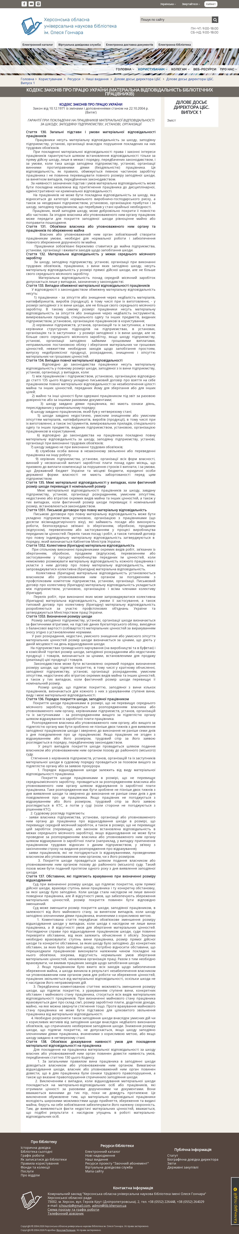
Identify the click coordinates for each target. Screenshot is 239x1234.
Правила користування (40, 1163)
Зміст (171, 120)
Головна (27, 79)
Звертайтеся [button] (191, 4)
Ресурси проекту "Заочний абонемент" (117, 1163)
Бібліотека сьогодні (36, 1151)
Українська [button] (168, 4)
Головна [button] (125, 69)
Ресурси (73, 79)
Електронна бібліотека (174, 44)
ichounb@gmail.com (74, 1205)
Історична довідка (35, 1147)
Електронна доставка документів (129, 44)
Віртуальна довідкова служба (79, 44)
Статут (172, 1155)
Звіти (171, 1163)
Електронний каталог (37, 44)
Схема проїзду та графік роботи (73, 1209)
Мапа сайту (94, 1171)
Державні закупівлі (182, 1167)
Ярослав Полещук (65, 1230)
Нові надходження (100, 1155)
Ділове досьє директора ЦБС (137, 79)
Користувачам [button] (153, 69)
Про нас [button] (228, 69)
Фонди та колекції (35, 1167)
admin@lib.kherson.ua (109, 1205)
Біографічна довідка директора (192, 1159)
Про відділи (30, 1175)
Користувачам (50, 79)
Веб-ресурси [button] (204, 69)
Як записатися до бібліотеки (44, 1159)
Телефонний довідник (66, 1213)
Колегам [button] (180, 69)
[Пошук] (215, 19)
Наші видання (97, 79)
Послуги (27, 1171)
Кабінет (211, 4)
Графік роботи (32, 1155)
